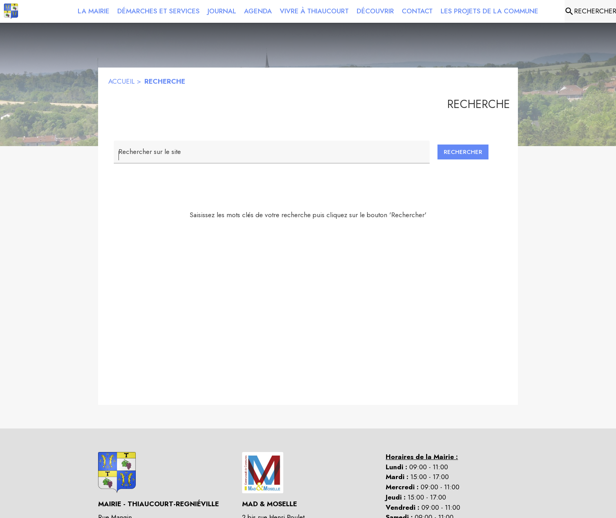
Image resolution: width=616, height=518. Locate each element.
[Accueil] (11, 11)
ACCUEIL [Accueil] (121, 81)
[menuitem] (93, 10)
